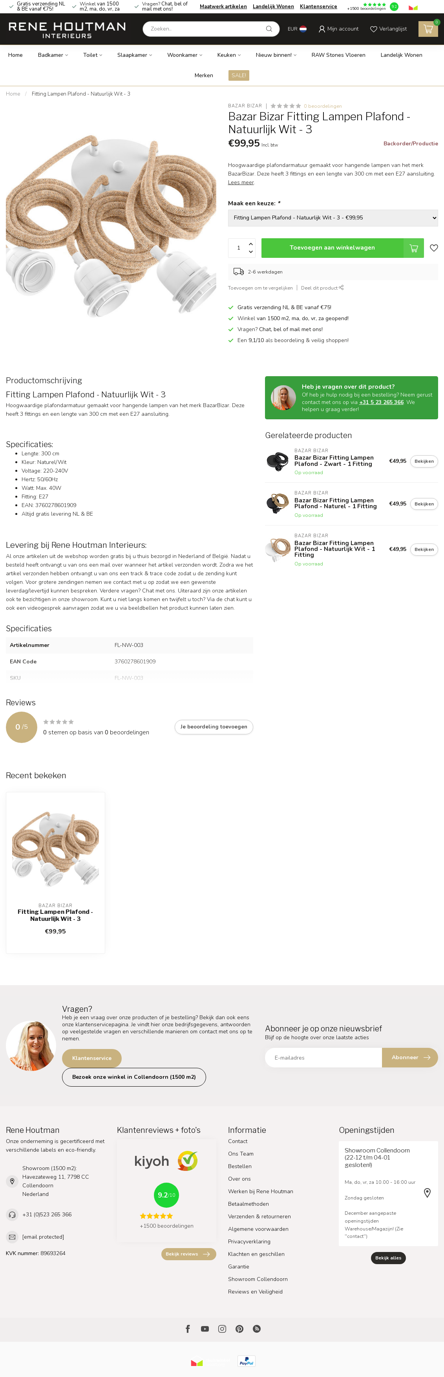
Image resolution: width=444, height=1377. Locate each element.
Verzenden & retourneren (259, 1216)
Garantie (238, 1266)
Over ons (239, 1179)
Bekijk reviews (188, 1254)
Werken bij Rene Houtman (260, 1191)
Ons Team (241, 1154)
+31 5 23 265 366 (381, 402)
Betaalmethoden (248, 1204)
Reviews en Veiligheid (255, 1291)
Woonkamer (182, 55)
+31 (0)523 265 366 (46, 1214)
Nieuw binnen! (274, 55)
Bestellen (240, 1166)
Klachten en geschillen (256, 1254)
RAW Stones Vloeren (338, 55)
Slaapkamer (132, 55)
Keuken (226, 55)
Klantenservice (318, 6)
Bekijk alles (388, 1258)
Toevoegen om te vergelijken (260, 287)
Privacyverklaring (249, 1241)
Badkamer (50, 55)
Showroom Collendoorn (258, 1279)
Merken (204, 75)
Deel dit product (322, 287)
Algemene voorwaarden (258, 1229)
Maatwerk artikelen (223, 6)
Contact (237, 1141)
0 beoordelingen (323, 106)
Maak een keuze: (254, 203)
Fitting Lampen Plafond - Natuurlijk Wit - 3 (81, 94)
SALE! (239, 75)
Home (15, 55)
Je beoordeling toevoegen (214, 726)
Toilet (90, 55)
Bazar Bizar (245, 106)
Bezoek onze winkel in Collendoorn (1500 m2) (134, 1077)
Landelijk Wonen (273, 6)
